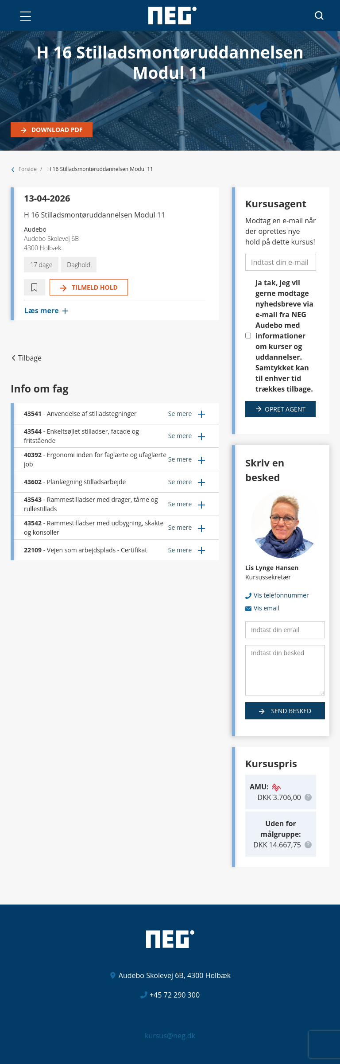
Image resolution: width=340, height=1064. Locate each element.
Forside (28, 169)
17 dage (41, 264)
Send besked (290, 711)
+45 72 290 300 (175, 995)
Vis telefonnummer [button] (281, 595)
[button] (25, 16)
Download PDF (56, 129)
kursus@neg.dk (170, 1036)
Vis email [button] (266, 608)
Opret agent (285, 409)
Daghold (78, 264)
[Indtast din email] (285, 629)
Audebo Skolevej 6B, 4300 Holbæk (175, 975)
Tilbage (30, 358)
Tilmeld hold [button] (94, 287)
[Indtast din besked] (285, 670)
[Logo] (172, 15)
